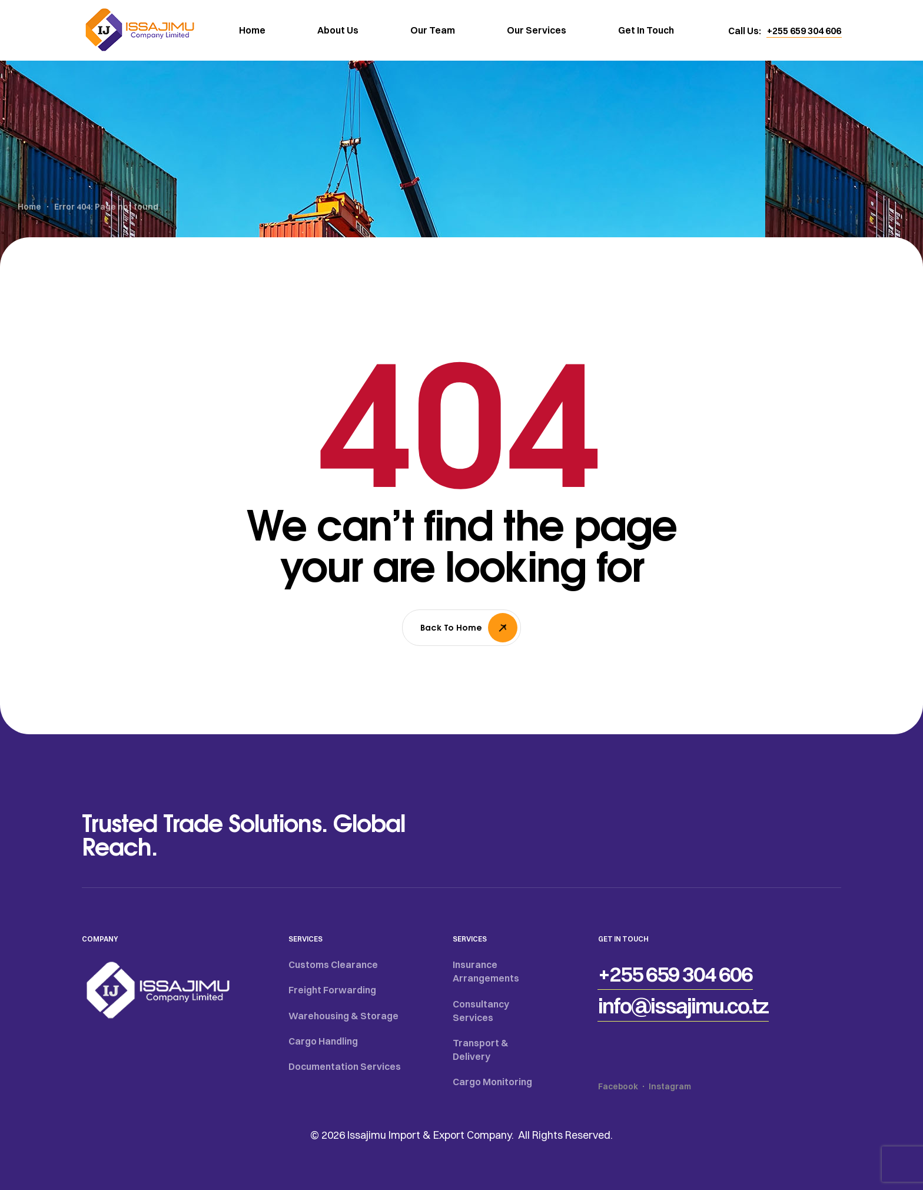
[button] (804, 31)
